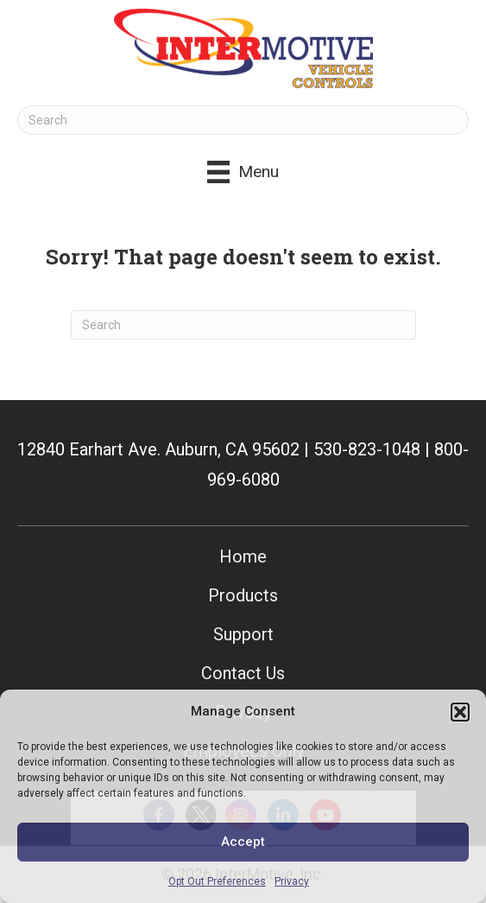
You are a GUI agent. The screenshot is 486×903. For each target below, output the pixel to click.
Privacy (292, 881)
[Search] (243, 120)
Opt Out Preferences (217, 881)
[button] (460, 712)
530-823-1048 (366, 449)
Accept (243, 841)
